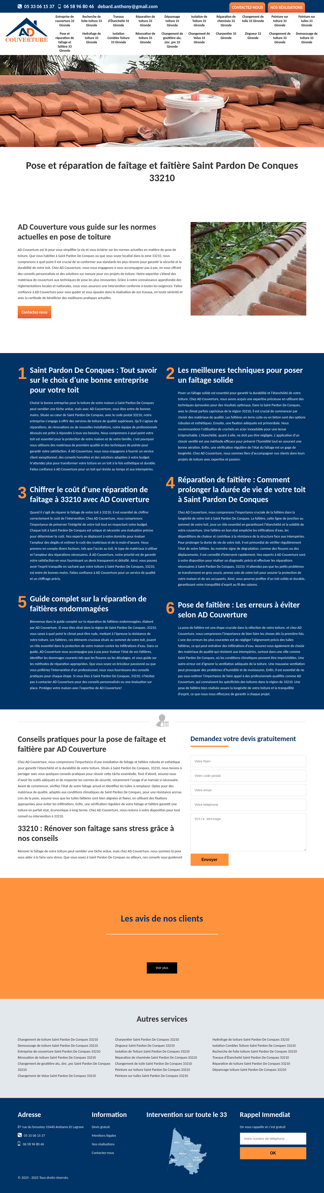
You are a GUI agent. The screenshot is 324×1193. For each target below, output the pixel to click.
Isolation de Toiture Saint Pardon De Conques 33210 (152, 1051)
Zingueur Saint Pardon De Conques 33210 (145, 1045)
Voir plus (162, 968)
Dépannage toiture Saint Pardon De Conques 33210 (249, 1070)
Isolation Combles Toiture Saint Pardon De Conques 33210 (254, 1045)
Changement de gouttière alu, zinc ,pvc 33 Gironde (172, 40)
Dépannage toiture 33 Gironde (172, 21)
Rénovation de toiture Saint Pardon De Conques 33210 (57, 1057)
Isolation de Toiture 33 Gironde (199, 21)
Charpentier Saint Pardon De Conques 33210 (147, 1039)
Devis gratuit (101, 1127)
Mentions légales (104, 1135)
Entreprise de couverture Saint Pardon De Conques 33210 (59, 1051)
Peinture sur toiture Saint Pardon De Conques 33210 (152, 1070)
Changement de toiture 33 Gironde (280, 38)
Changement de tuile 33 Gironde (253, 19)
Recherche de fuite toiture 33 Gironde (91, 21)
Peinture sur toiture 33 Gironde (280, 21)
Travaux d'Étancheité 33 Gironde (118, 21)
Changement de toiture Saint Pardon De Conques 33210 (58, 1039)
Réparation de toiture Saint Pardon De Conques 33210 (251, 1063)
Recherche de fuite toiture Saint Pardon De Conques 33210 (254, 1051)
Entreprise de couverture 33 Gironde (64, 21)
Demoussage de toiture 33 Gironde (306, 38)
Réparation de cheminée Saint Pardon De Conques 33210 (156, 1057)
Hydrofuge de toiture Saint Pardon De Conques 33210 (250, 1039)
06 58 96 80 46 (79, 6)
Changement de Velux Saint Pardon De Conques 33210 (57, 1076)
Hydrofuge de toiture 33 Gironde (91, 38)
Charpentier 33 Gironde (226, 36)
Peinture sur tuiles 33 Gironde (306, 21)
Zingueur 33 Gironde (253, 36)
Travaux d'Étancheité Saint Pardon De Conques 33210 (250, 1057)
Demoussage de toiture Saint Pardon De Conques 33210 (58, 1045)
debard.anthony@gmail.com (128, 6)
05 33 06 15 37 (39, 6)
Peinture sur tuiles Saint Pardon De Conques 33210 (151, 1076)
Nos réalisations (286, 7)
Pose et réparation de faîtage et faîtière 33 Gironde (64, 42)
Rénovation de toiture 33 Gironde (145, 38)
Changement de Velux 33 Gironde (199, 38)
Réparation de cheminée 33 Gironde (226, 21)
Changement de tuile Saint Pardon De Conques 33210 (153, 1063)
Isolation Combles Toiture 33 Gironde (118, 38)
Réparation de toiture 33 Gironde (145, 21)
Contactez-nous (247, 7)
